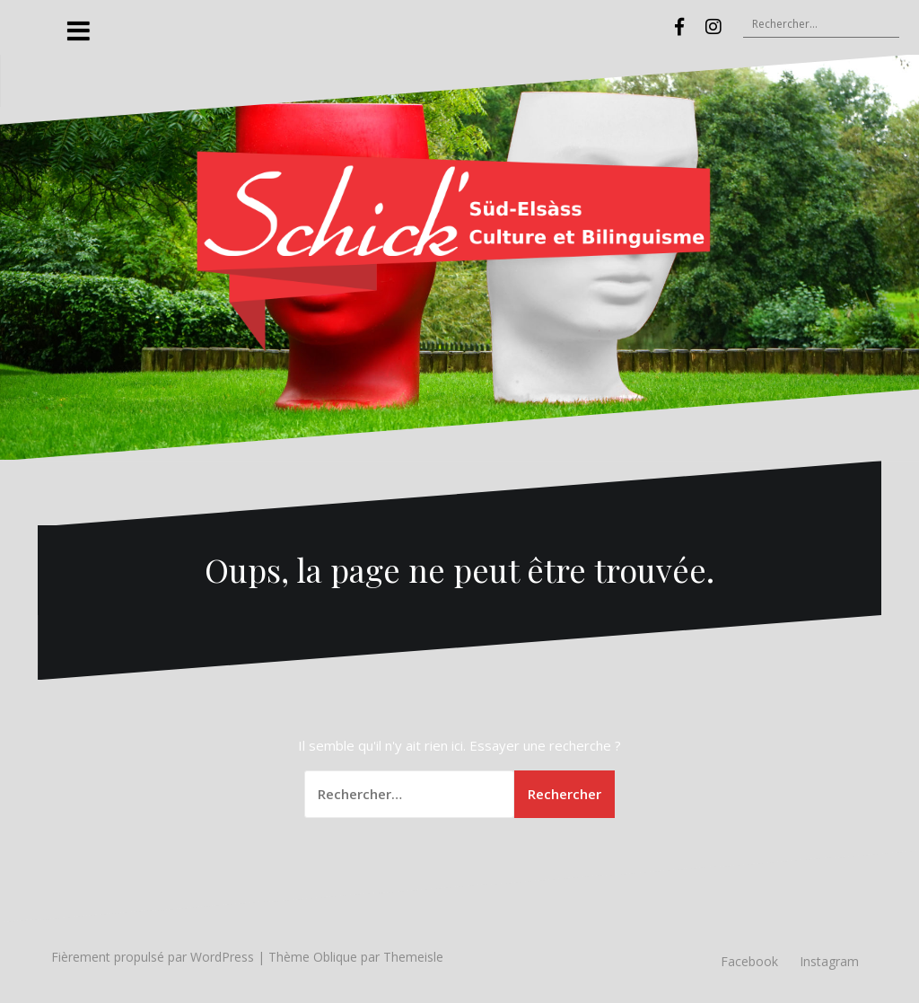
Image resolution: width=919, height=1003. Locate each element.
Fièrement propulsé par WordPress (152, 956)
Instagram (829, 961)
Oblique (335, 956)
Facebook (749, 961)
